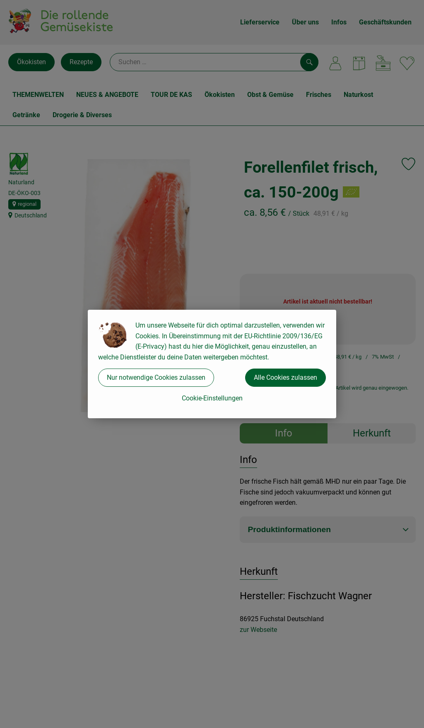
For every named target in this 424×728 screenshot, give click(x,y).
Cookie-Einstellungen (212, 398)
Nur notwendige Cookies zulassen (156, 377)
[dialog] (212, 364)
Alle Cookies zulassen (285, 377)
